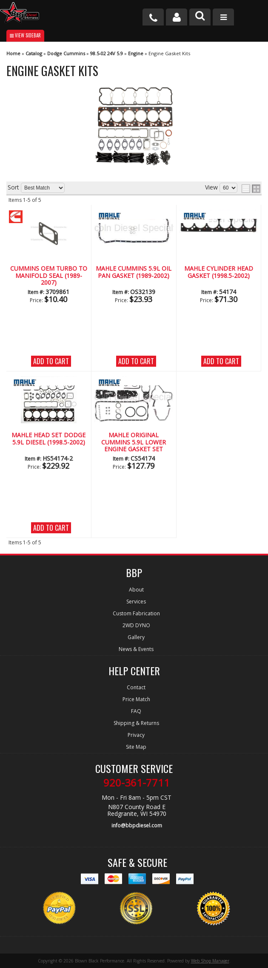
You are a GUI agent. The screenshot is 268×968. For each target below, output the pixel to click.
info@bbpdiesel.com (136, 825)
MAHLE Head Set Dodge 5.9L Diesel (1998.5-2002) (48, 439)
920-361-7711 (136, 782)
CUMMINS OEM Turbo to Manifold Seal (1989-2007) (48, 275)
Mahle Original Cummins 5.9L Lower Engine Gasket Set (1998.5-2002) (133, 442)
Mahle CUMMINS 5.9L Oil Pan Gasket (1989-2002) (133, 272)
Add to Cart (51, 361)
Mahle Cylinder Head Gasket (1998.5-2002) (218, 272)
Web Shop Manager (210, 961)
